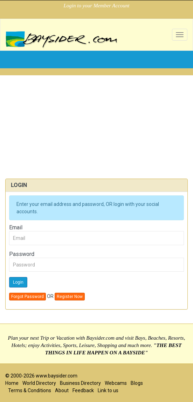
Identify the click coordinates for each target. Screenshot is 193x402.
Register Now (70, 296)
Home (12, 383)
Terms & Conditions (29, 390)
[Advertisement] (96, 124)
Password (21, 254)
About (62, 390)
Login (18, 282)
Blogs (137, 383)
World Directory (39, 383)
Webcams (116, 383)
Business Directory (80, 383)
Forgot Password (27, 296)
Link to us (108, 390)
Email (15, 227)
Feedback (83, 390)
